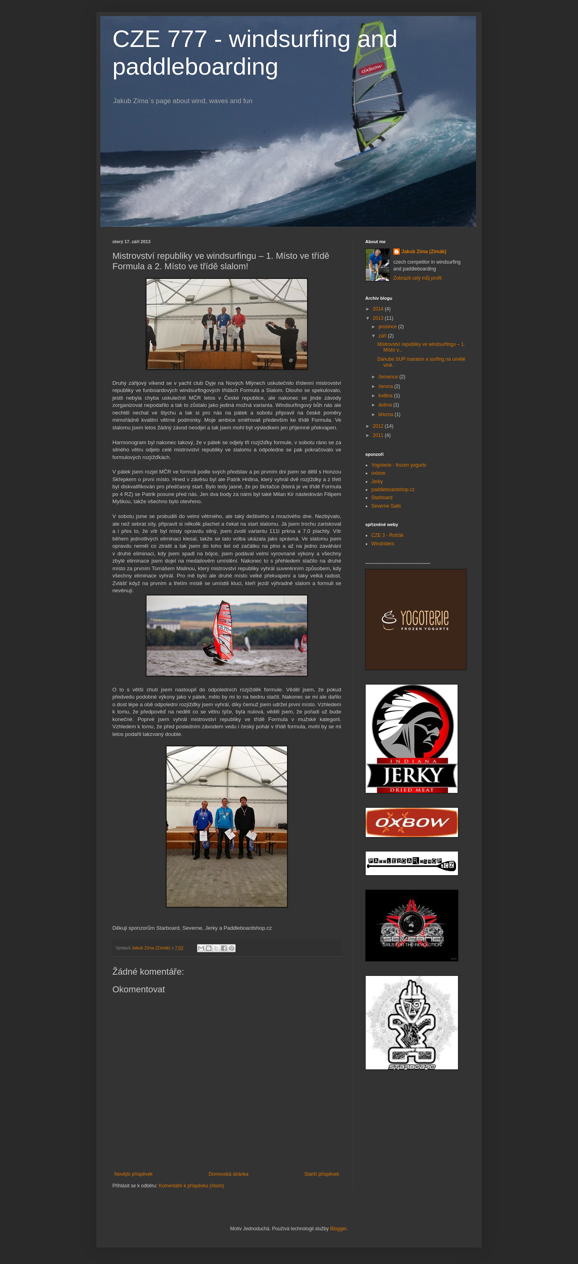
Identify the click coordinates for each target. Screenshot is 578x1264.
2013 (379, 318)
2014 (379, 309)
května (386, 395)
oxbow (378, 473)
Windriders (382, 544)
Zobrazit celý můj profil (417, 278)
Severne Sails (386, 506)
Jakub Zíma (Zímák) (423, 251)
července (389, 377)
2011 (379, 435)
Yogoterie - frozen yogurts (398, 465)
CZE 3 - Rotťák (387, 535)
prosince (388, 326)
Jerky (377, 481)
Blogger (338, 1228)
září (383, 336)
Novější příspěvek (133, 1174)
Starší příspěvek (321, 1174)
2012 (379, 426)
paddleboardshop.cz (393, 489)
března (387, 414)
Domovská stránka (228, 1174)
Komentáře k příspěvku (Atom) (191, 1186)
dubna (386, 405)
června (386, 386)
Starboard (382, 497)
